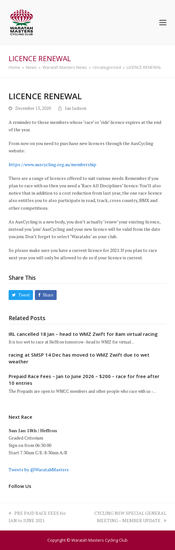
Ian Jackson (75, 108)
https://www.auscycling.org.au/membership (52, 164)
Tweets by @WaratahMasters (39, 469)
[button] (162, 22)
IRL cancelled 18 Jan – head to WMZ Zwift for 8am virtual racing (83, 334)
